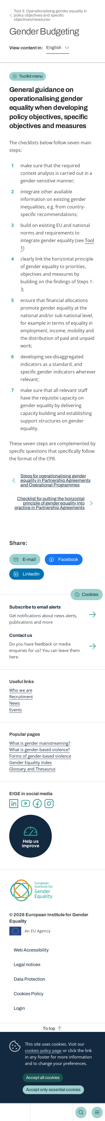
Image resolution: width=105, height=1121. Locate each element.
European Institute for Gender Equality (16, 1112)
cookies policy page (43, 1050)
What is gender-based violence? (39, 749)
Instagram (49, 803)
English (53, 47)
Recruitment (21, 696)
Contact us (20, 635)
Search (81, 1112)
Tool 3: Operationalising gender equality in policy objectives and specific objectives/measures (50, 15)
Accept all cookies (43, 1077)
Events (15, 709)
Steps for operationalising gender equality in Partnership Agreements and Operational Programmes (55, 481)
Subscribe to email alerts (35, 607)
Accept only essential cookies (53, 1089)
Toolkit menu (31, 76)
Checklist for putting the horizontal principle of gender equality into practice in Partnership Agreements (48, 504)
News (14, 703)
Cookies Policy (28, 993)
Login (19, 1008)
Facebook (37, 803)
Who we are (20, 690)
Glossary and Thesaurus (32, 769)
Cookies (90, 594)
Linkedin (13, 803)
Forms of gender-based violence (40, 756)
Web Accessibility (31, 950)
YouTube (25, 803)
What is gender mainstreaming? (39, 743)
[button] (24, 559)
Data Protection (29, 979)
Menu (97, 1112)
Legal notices (27, 964)
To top (49, 1028)
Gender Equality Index (30, 762)
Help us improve (30, 843)
